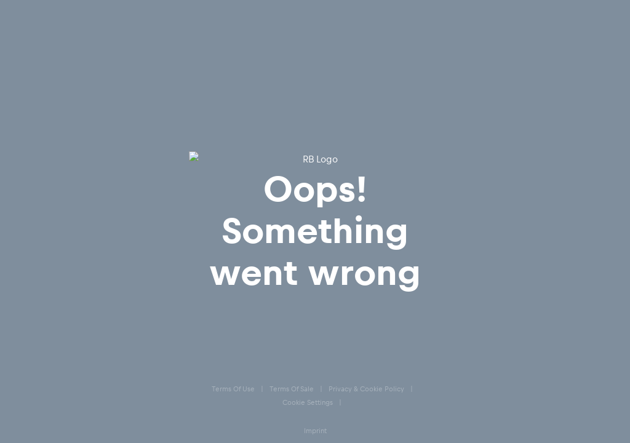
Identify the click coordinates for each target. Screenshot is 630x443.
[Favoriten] (550, 43)
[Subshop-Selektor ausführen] (35, 12)
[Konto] (522, 43)
